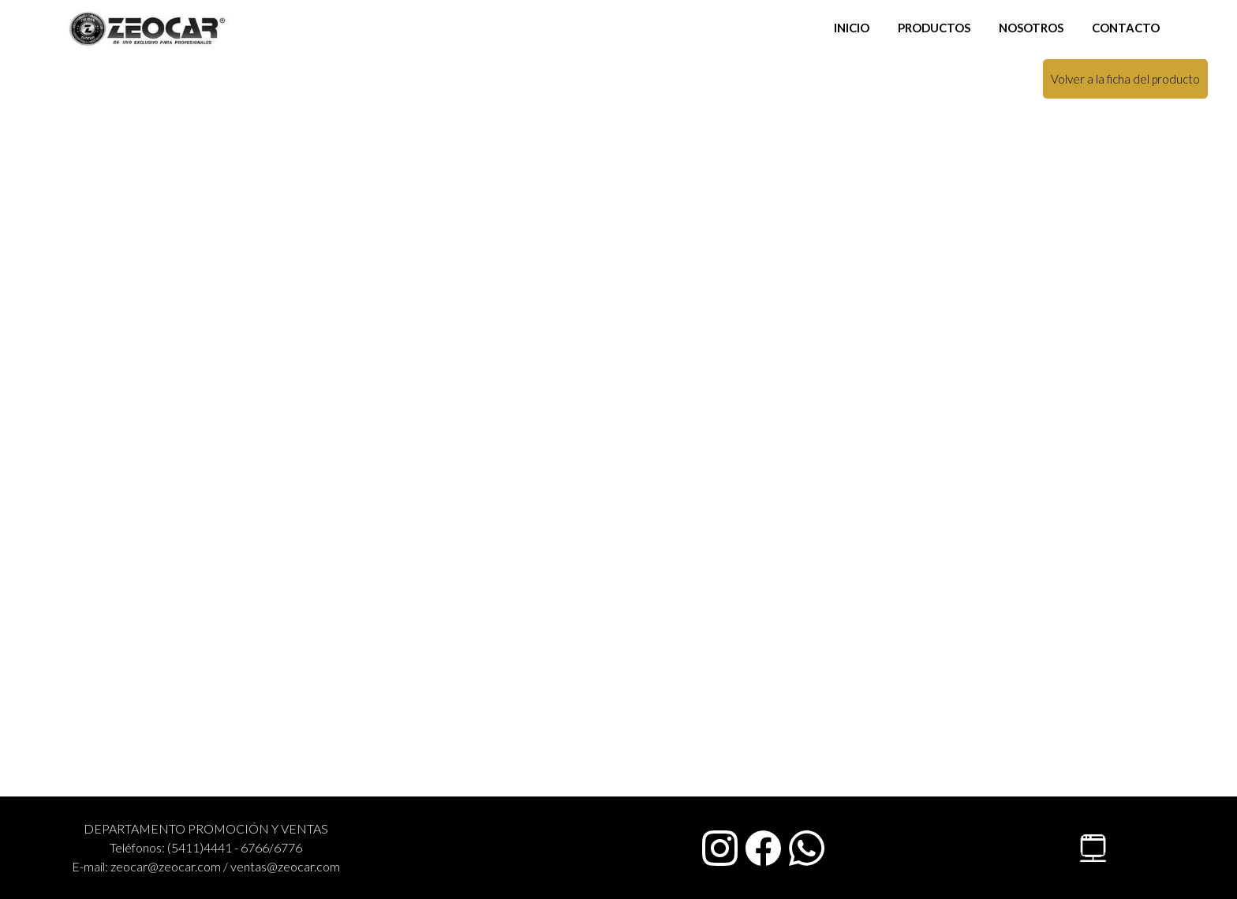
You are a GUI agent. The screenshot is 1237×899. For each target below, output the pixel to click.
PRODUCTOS (934, 28)
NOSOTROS (1031, 28)
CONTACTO (1126, 28)
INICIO (851, 28)
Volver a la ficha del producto (1125, 79)
